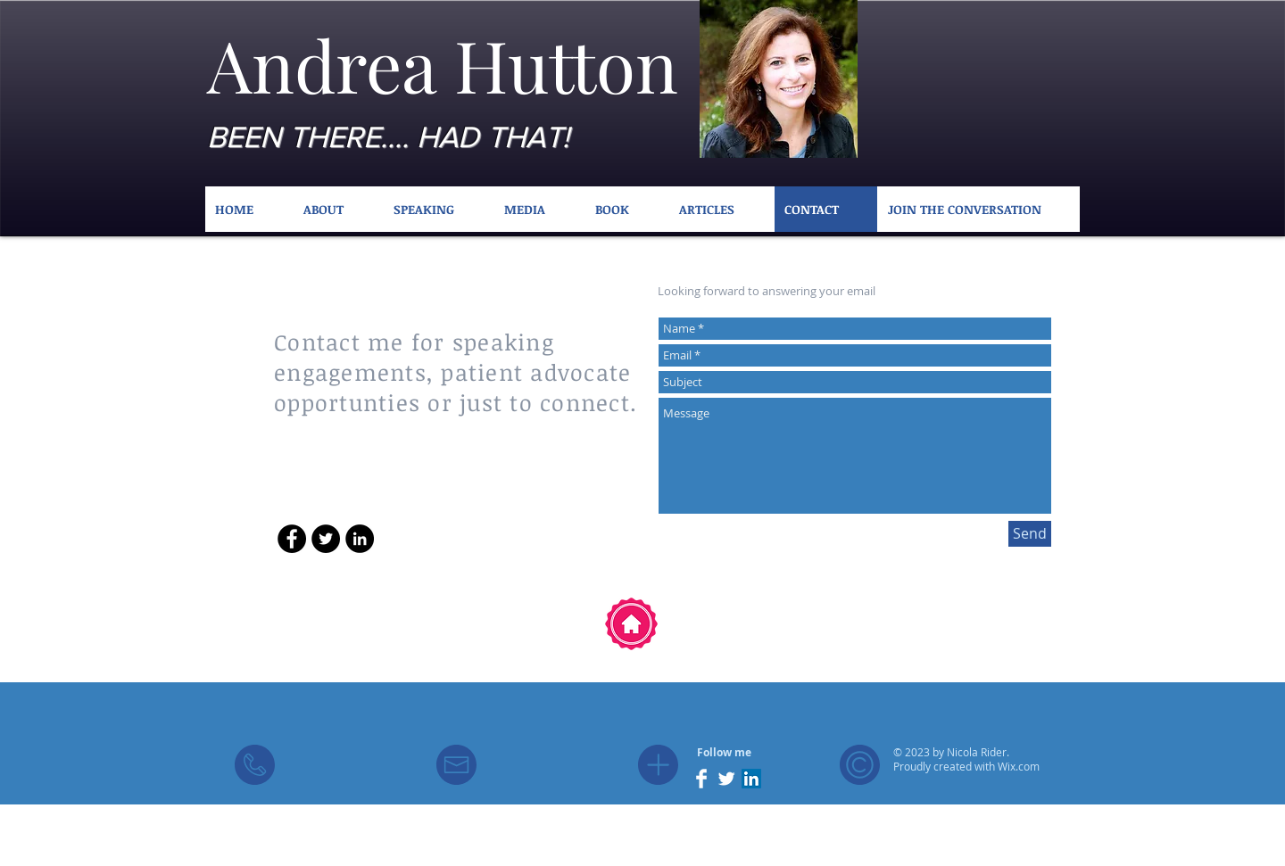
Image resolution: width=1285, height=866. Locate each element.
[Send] (1029, 534)
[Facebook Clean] (701, 778)
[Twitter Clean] (726, 778)
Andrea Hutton (442, 63)
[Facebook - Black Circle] (292, 538)
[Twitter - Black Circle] (325, 538)
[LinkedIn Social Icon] (751, 778)
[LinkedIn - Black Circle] (359, 538)
